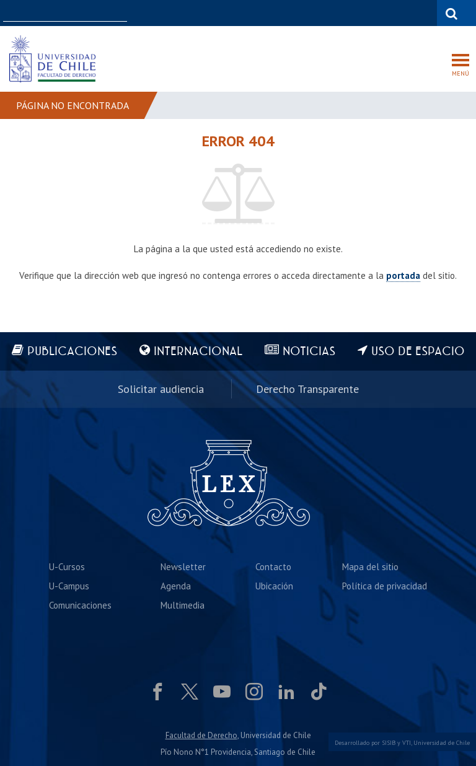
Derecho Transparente (307, 389)
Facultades (257, 12)
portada (403, 275)
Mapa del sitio (370, 567)
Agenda (176, 586)
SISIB (388, 743)
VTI (406, 743)
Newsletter (183, 567)
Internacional (198, 351)
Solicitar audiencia (161, 389)
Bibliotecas (413, 12)
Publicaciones (72, 351)
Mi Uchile (365, 12)
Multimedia (183, 605)
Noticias (309, 351)
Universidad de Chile (441, 743)
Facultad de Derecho (201, 735)
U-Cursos (321, 12)
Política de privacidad (384, 586)
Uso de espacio (418, 351)
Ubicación (274, 586)
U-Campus (69, 586)
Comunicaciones (80, 605)
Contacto (273, 567)
